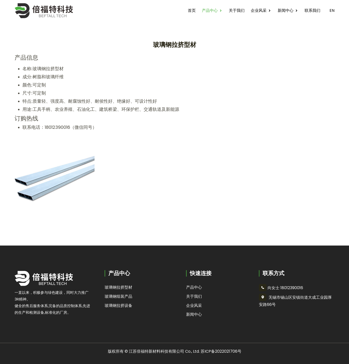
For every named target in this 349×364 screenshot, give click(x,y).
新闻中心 (285, 10)
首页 (192, 10)
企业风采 (259, 10)
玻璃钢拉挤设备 (118, 305)
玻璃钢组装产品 (118, 296)
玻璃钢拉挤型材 (118, 287)
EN (330, 10)
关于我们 (237, 10)
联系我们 (312, 10)
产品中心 (210, 10)
